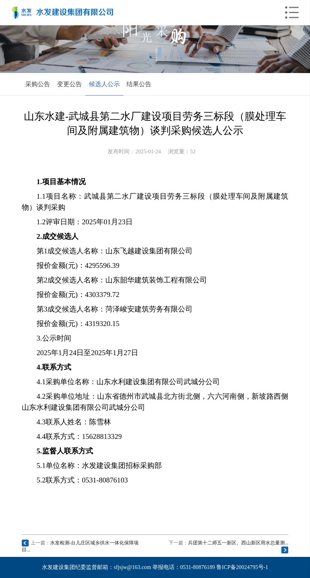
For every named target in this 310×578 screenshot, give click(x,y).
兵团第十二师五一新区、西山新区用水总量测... (238, 542)
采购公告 (37, 84)
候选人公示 (104, 84)
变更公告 (69, 84)
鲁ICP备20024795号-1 (242, 567)
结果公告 (138, 84)
